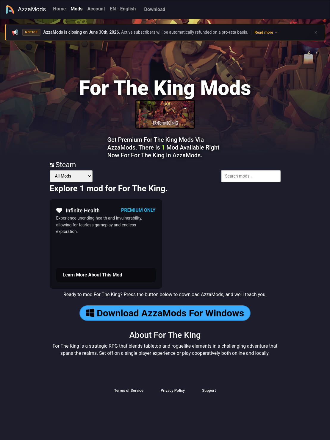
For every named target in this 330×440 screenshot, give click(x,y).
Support (209, 390)
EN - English (123, 9)
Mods (76, 9)
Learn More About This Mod (92, 275)
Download (154, 9)
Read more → (266, 32)
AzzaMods (25, 9)
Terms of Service (128, 390)
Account (96, 9)
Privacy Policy (173, 390)
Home (59, 9)
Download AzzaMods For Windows (165, 313)
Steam (63, 165)
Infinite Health (78, 210)
